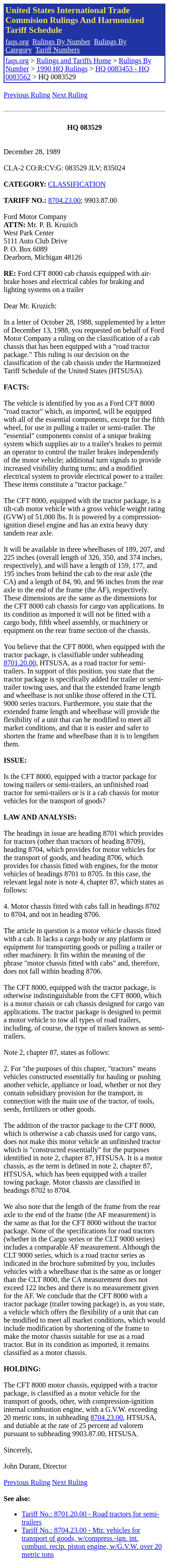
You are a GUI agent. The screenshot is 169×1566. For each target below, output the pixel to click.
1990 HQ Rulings (62, 69)
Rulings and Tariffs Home (74, 60)
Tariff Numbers (57, 50)
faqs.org (17, 42)
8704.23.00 (64, 200)
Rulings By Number (61, 42)
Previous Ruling (27, 95)
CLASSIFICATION (77, 184)
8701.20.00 (20, 663)
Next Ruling (70, 95)
